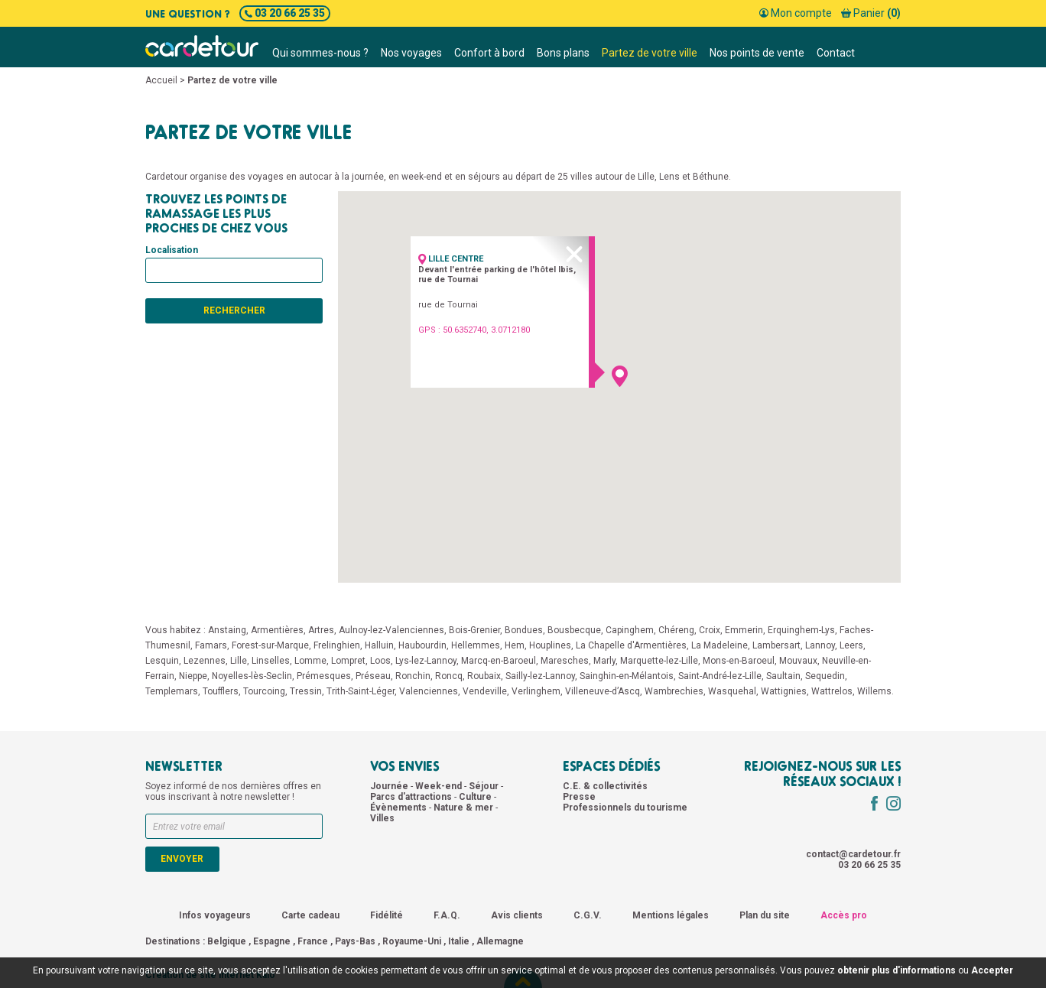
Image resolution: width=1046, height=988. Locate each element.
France (312, 941)
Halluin (379, 645)
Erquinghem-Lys (801, 630)
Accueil (161, 80)
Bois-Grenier (474, 630)
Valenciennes (428, 691)
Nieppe (193, 676)
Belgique (226, 941)
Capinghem (630, 630)
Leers (851, 645)
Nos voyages (411, 53)
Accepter (992, 970)
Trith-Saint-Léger (360, 691)
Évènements (399, 807)
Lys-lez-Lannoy (425, 660)
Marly (604, 660)
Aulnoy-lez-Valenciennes (391, 630)
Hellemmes (475, 645)
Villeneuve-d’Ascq (602, 691)
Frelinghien (336, 645)
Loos (380, 660)
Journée (390, 786)
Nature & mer (464, 807)
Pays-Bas (355, 941)
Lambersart (776, 645)
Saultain (783, 676)
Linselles (271, 660)
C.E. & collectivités (605, 786)
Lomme (310, 660)
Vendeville (485, 691)
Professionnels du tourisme (625, 807)
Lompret (348, 660)
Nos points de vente (757, 53)
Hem (515, 645)
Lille (238, 660)
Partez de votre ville (649, 53)
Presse (579, 796)
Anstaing (227, 630)
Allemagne (500, 941)
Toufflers (221, 691)
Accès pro (843, 915)
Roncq (449, 676)
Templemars (171, 691)
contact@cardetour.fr (853, 854)
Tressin (306, 691)
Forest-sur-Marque (270, 645)
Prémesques (324, 676)
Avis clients (517, 915)
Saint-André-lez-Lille (720, 676)
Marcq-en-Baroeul (498, 660)
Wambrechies (674, 691)
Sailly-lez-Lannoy (540, 676)
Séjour (485, 786)
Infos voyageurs (215, 915)
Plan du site (764, 915)
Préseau (373, 676)
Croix (709, 630)
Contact (836, 53)
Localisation (171, 250)
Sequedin (825, 676)
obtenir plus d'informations (896, 970)
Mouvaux (798, 660)
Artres (321, 630)
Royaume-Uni (411, 941)
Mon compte (795, 13)
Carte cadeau (310, 915)
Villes (382, 818)
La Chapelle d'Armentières (631, 645)
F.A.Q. (447, 915)
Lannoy (820, 645)
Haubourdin (422, 645)
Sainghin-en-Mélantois (627, 676)
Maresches (565, 660)
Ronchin (412, 676)
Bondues (524, 630)
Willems (874, 691)
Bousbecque (574, 630)
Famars (211, 645)
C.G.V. (587, 915)
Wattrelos (832, 691)
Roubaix (484, 676)
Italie (458, 941)
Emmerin (744, 630)
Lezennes (205, 660)
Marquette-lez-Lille (659, 660)
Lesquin (162, 660)
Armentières (277, 630)
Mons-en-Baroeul (739, 660)
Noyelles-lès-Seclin (252, 676)
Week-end (439, 786)
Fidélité (386, 915)
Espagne (272, 941)
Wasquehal (732, 691)
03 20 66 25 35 (285, 13)
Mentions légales (670, 915)
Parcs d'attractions (412, 796)
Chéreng (676, 630)
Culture (476, 796)
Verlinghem (536, 691)
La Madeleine (719, 645)
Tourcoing (264, 691)
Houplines (550, 645)
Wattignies (784, 691)
